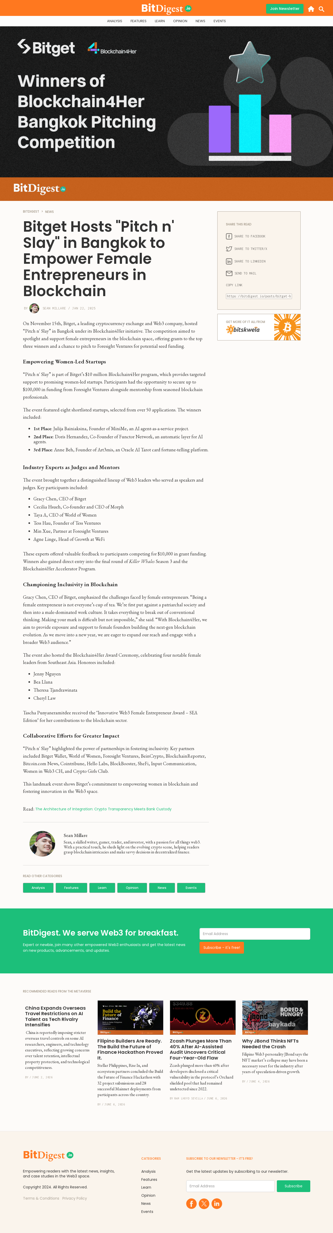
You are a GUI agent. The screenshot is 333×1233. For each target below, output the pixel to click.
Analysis (38, 887)
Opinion (132, 887)
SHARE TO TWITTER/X (246, 249)
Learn (102, 887)
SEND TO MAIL (241, 273)
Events (191, 887)
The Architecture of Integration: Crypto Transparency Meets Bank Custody (103, 809)
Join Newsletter (285, 8)
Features (71, 887)
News (162, 887)
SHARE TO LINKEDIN (245, 261)
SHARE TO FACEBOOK (245, 236)
